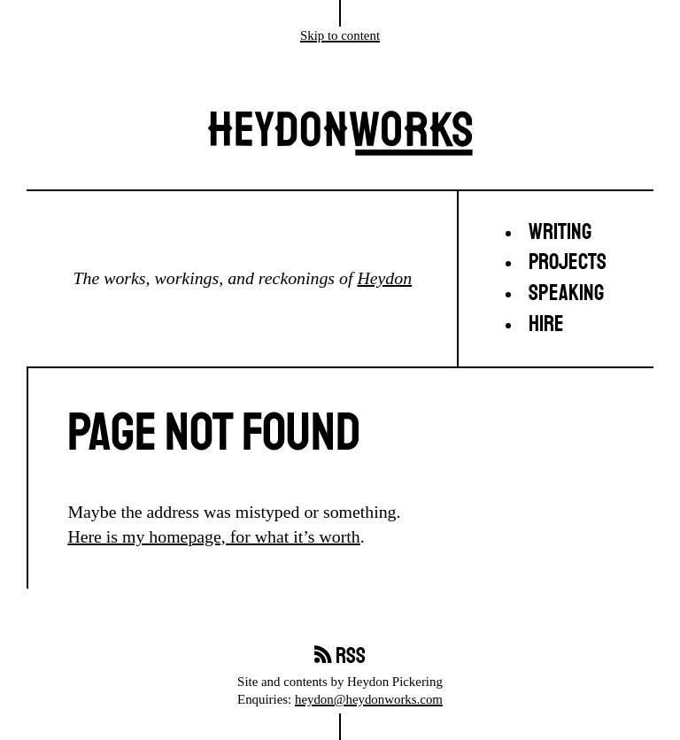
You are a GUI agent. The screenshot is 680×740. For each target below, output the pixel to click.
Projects (568, 262)
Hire (546, 324)
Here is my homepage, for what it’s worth (213, 536)
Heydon (384, 278)
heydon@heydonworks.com (369, 699)
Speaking (566, 293)
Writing (560, 232)
